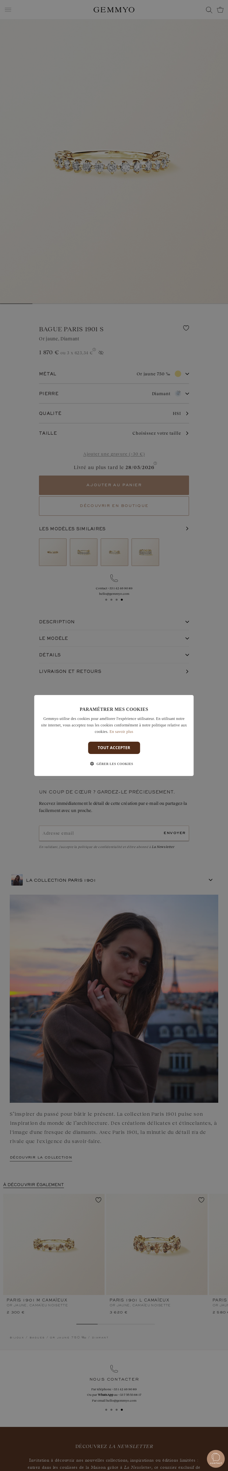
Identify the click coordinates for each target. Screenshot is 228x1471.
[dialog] (114, 735)
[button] (114, 764)
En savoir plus (121, 731)
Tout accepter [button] (114, 747)
